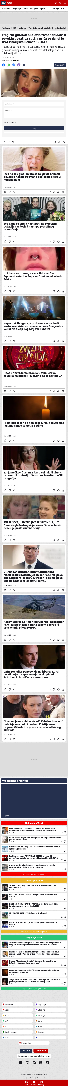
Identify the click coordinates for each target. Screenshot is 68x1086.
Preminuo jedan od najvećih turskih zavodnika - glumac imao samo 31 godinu (34, 419)
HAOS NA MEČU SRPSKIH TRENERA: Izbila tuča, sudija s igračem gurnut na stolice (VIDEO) (34, 906)
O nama (39, 1078)
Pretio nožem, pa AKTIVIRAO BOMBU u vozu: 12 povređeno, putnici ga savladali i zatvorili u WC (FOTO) (34, 858)
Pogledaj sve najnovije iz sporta (34, 931)
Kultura (41, 1026)
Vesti (25, 8)
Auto (7, 1037)
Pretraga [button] (60, 3)
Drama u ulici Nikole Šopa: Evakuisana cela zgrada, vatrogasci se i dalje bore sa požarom (34, 867)
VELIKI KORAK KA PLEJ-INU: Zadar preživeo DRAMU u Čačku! (34, 924)
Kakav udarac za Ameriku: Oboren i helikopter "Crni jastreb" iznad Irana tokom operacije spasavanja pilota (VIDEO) (34, 618)
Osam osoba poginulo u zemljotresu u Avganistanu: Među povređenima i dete (34, 840)
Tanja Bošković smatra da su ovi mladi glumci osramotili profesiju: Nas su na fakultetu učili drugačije (34, 469)
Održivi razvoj (11, 1032)
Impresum (22, 1078)
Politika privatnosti (27, 1074)
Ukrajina (34, 8)
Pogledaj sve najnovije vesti (34, 874)
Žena (40, 1021)
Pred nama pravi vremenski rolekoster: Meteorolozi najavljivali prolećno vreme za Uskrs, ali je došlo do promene (34, 830)
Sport (42, 8)
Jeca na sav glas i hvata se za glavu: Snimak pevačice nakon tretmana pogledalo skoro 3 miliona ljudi (34, 170)
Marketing (31, 1078)
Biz (6, 1026)
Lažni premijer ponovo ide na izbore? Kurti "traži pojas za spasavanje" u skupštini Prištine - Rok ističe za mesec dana (34, 668)
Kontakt (46, 1078)
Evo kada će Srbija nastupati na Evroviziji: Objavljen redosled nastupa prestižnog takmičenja (34, 220)
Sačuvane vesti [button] (55, 3)
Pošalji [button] (34, 128)
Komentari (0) (60, 65)
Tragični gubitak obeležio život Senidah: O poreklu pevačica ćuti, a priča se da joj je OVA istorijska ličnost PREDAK (34, 38)
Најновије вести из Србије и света (34, 1056)
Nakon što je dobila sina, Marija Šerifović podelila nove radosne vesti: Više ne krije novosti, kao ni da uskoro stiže (34, 954)
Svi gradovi (6, 816)
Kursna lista (26, 1043)
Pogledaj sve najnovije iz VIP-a (34, 988)
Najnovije (17, 8)
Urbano (22, 28)
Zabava (41, 1032)
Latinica (26, 1050)
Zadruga (55, 8)
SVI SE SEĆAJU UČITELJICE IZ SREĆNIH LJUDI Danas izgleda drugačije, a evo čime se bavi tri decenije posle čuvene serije (34, 518)
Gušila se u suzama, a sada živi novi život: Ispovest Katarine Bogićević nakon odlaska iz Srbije (34, 270)
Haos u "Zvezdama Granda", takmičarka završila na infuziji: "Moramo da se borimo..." (34, 369)
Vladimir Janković (13, 60)
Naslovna (6, 8)
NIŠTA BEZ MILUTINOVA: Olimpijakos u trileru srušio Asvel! (34, 897)
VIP (62, 8)
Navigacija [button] (64, 3)
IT (39, 1037)
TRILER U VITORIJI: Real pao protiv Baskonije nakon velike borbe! (34, 887)
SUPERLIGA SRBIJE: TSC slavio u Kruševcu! (34, 915)
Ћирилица (40, 1050)
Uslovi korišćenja (10, 122)
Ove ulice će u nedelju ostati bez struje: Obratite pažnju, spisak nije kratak (34, 849)
